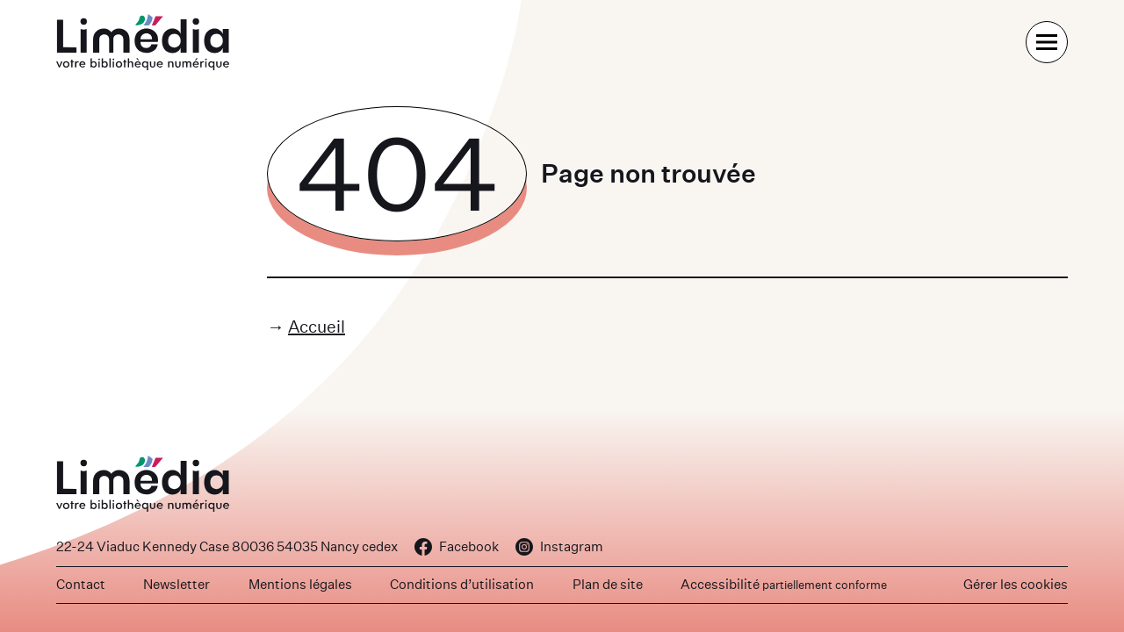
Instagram (559, 546)
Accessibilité (784, 584)
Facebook (456, 546)
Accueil (316, 326)
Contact (80, 584)
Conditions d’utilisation (462, 584)
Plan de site (608, 584)
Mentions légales (300, 584)
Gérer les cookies (1015, 584)
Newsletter (176, 584)
